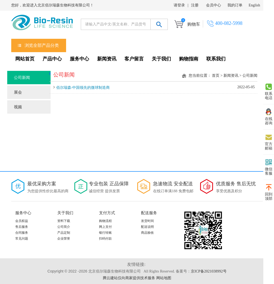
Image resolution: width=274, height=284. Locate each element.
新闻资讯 (106, 59)
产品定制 (63, 233)
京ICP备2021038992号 (209, 271)
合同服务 (21, 233)
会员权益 (21, 221)
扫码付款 (105, 238)
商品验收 (147, 233)
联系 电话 (268, 91)
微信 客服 (268, 167)
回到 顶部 (268, 192)
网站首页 (25, 59)
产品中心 (52, 59)
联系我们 (216, 59)
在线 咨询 (268, 117)
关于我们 (161, 59)
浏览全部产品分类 (42, 45)
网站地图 (163, 278)
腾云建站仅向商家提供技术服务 (129, 278)
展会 (18, 92)
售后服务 (21, 227)
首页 (215, 76)
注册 (195, 5)
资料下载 (63, 221)
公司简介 (63, 227)
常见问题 (21, 238)
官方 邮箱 (268, 142)
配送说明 (147, 227)
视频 (18, 107)
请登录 (179, 5)
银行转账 (105, 233)
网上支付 (105, 227)
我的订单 (234, 5)
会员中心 (213, 5)
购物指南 (188, 59)
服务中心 (79, 59)
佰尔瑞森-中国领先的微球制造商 (83, 88)
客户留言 (134, 59)
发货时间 (147, 221)
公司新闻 (22, 77)
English (254, 5)
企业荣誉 (63, 238)
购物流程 (105, 221)
